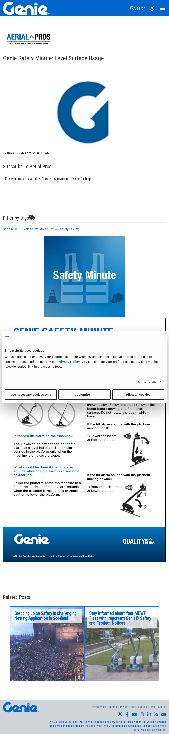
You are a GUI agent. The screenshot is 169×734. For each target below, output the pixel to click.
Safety (75, 229)
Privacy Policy (69, 361)
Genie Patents (157, 706)
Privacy (124, 706)
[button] (12, 644)
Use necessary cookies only (30, 394)
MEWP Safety (59, 229)
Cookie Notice (139, 706)
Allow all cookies (138, 394)
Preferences (99, 706)
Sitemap (113, 706)
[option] (47, 644)
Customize (85, 394)
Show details (147, 382)
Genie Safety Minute (35, 229)
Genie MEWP (11, 229)
